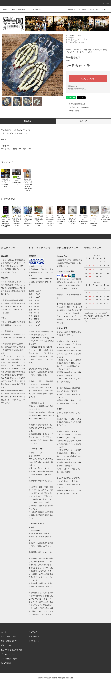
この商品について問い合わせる (78, 107)
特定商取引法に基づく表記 (77, 89)
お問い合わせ (34, 641)
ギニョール (81, 9)
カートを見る (34, 636)
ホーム (5, 9)
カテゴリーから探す (17, 9)
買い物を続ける (72, 111)
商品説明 (28, 121)
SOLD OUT (87, 79)
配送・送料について (9, 641)
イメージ (83, 121)
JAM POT (103, 9)
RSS (3, 663)
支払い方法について (9, 636)
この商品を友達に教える (75, 104)
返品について (72, 86)
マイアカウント (35, 632)
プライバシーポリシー (9, 654)
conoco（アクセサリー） (78, 35)
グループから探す (34, 9)
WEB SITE (70, 9)
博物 (72, 37)
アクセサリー (75, 41)
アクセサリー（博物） (82, 39)
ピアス (82, 42)
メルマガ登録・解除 (9, 659)
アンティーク (92, 9)
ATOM (8, 663)
